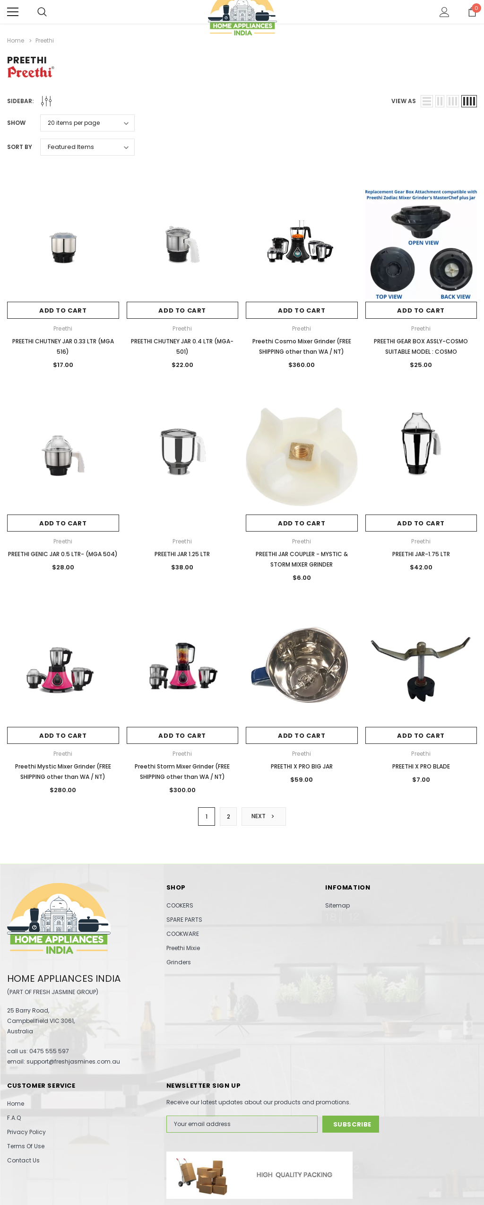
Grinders (178, 962)
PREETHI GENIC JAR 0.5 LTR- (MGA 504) (63, 554)
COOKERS (179, 905)
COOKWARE (182, 934)
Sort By (19, 147)
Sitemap (337, 905)
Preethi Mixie (183, 948)
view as (403, 101)
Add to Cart (63, 310)
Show (16, 123)
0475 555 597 (49, 1051)
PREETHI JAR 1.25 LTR (182, 554)
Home (15, 1104)
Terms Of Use (25, 1146)
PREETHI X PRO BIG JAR (302, 766)
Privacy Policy (26, 1132)
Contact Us (23, 1160)
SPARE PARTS (184, 920)
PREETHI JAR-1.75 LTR (421, 554)
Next (263, 816)
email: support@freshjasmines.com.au (63, 1061)
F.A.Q (14, 1118)
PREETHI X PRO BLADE (421, 766)
